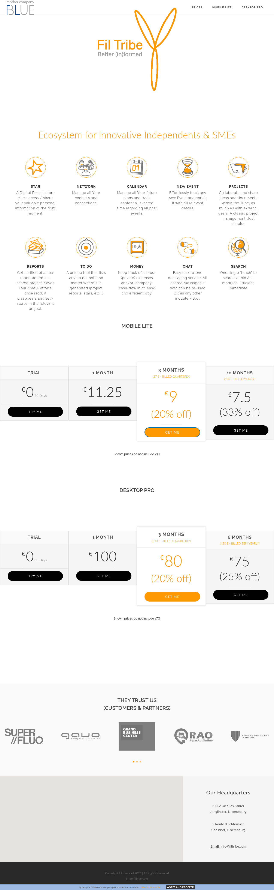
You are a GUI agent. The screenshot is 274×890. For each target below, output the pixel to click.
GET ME (104, 411)
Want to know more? (151, 887)
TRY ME (35, 412)
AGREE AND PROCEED (180, 887)
